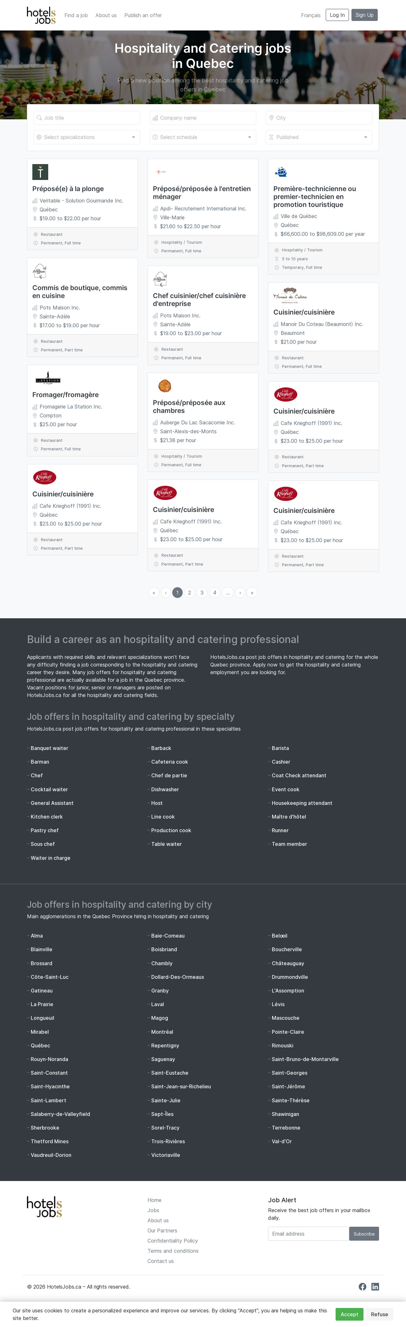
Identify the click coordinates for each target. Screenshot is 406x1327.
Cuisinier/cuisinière (63, 494)
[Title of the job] (87, 118)
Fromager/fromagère (65, 395)
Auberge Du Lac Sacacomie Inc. (197, 422)
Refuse (379, 1314)
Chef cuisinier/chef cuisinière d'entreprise (199, 300)
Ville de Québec (299, 216)
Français (311, 15)
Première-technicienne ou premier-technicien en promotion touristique (314, 197)
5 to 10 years (295, 258)
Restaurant (51, 234)
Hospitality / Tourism (181, 242)
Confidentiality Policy (172, 1240)
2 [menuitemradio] (189, 592)
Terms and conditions (173, 1251)
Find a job (76, 15)
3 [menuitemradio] (202, 592)
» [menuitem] (252, 592)
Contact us (160, 1261)
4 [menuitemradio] (214, 592)
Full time (73, 243)
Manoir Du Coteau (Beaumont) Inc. (322, 324)
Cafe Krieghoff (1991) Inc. (70, 506)
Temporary (293, 267)
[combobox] (87, 137)
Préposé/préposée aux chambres (189, 407)
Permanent (51, 243)
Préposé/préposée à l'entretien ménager (202, 193)
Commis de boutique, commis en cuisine (80, 292)
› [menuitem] (240, 592)
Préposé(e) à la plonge (68, 189)
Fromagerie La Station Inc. (71, 406)
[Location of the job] (319, 118)
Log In (337, 15)
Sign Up (365, 15)
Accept (349, 1314)
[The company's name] (203, 118)
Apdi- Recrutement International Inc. (203, 208)
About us (106, 15)
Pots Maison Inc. (60, 307)
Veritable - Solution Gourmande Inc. (81, 200)
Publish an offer (143, 15)
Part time (74, 350)
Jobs (153, 1210)
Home (154, 1200)
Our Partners (162, 1230)
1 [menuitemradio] (177, 592)
